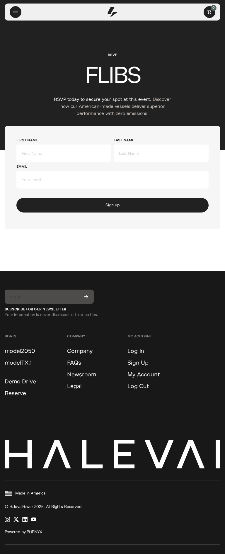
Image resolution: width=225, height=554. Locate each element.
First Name (27, 140)
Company (80, 351)
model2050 (20, 351)
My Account (143, 374)
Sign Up (138, 362)
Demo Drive (20, 381)
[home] (113, 12)
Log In (135, 351)
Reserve (15, 393)
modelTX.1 (18, 362)
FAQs (74, 362)
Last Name (124, 140)
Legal (74, 386)
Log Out (138, 386)
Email (21, 166)
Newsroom (81, 374)
